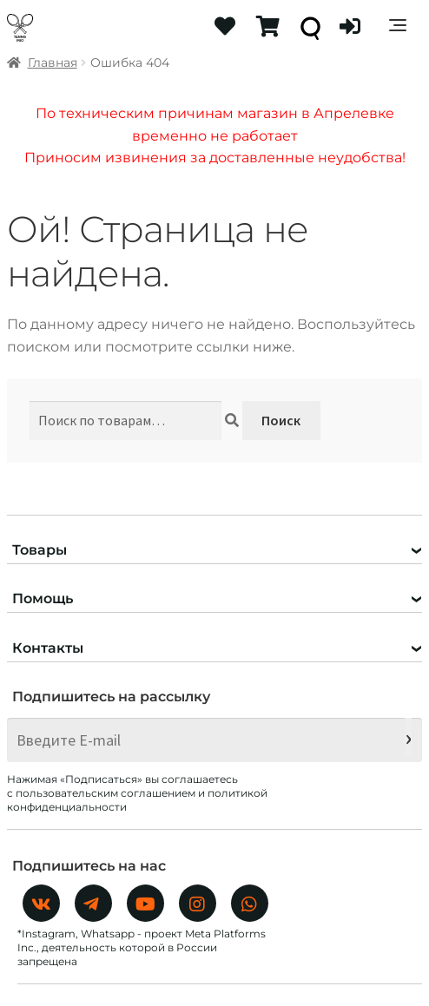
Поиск (280, 420)
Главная (52, 62)
